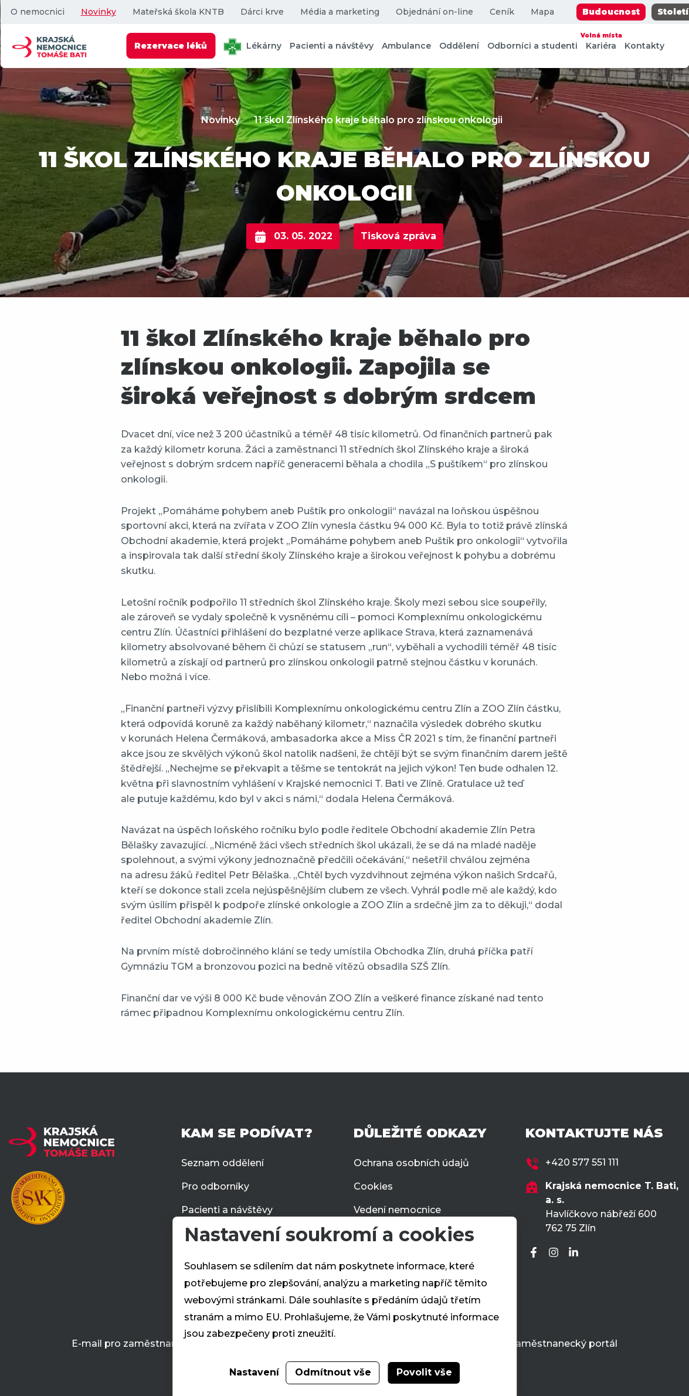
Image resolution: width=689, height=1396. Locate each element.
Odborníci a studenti (532, 45)
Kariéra (601, 40)
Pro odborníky (215, 1186)
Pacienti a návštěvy (332, 45)
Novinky (98, 12)
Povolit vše (424, 1372)
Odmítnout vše (333, 1372)
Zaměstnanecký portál (563, 1343)
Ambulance (406, 45)
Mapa (542, 12)
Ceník (501, 12)
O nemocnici (37, 12)
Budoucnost (610, 11)
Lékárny (252, 46)
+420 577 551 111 (582, 1162)
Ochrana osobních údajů (411, 1163)
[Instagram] (555, 1253)
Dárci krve (261, 12)
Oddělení (459, 45)
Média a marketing (339, 12)
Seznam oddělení (222, 1163)
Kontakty (644, 45)
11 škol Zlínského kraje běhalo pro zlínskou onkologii (378, 119)
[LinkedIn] (575, 1253)
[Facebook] (535, 1253)
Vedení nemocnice (397, 1209)
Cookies (373, 1186)
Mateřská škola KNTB (177, 12)
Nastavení (254, 1372)
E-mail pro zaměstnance (130, 1343)
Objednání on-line (434, 12)
